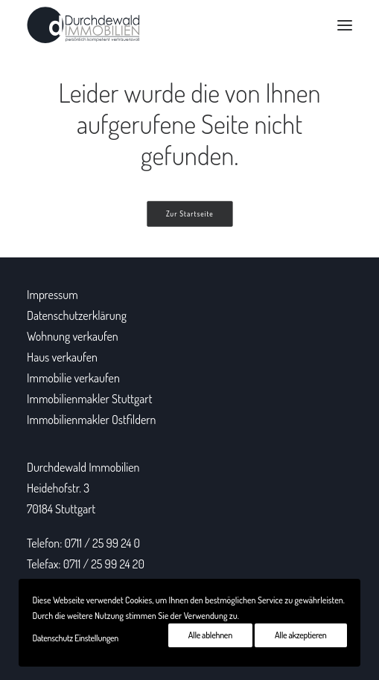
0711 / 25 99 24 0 (103, 543)
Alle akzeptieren (300, 635)
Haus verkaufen (62, 357)
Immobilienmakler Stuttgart (89, 398)
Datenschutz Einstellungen (75, 638)
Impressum (52, 294)
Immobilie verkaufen (73, 378)
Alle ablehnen (210, 635)
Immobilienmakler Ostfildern (91, 419)
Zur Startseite (190, 214)
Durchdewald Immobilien (83, 467)
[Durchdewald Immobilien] (83, 25)
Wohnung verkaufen (72, 336)
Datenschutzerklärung (77, 315)
